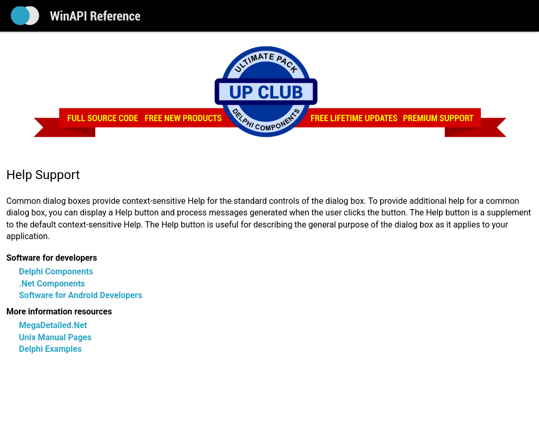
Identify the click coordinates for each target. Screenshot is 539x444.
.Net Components (52, 284)
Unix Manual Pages (55, 337)
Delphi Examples (50, 349)
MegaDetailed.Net (53, 325)
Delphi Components (56, 272)
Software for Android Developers (80, 295)
